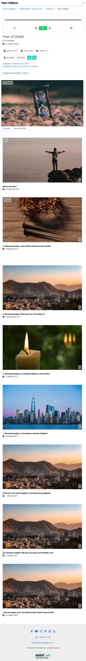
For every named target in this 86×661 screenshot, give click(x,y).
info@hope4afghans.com (43, 643)
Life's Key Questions (21, 66)
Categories (7, 64)
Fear (27, 64)
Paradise (34, 66)
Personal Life (18, 64)
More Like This (20, 128)
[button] (83, 3)
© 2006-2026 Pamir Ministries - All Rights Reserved (43, 648)
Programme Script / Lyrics (16, 73)
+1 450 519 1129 (43, 637)
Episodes (6, 128)
